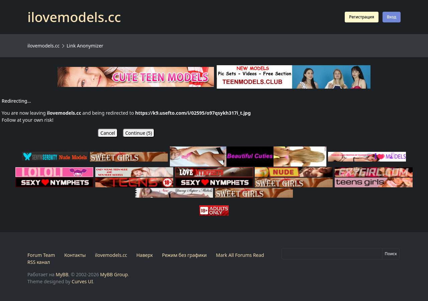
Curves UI (82, 281)
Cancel (107, 133)
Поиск (391, 254)
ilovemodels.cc (43, 45)
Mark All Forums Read (240, 255)
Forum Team (41, 255)
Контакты (75, 255)
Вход (391, 17)
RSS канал (38, 262)
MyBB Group (114, 274)
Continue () (138, 133)
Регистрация (361, 17)
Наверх (144, 255)
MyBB (62, 274)
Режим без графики (184, 255)
